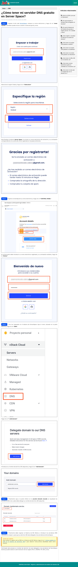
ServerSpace (23, 23)
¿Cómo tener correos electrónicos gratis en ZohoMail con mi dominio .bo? (68, 65)
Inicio (3, 8)
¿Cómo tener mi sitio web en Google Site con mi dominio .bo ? (68, 71)
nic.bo (75, 2)
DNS (9, 8)
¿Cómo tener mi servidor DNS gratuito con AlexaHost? (68, 53)
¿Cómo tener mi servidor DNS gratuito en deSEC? (67, 43)
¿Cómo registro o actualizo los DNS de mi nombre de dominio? (68, 37)
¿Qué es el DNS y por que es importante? (68, 16)
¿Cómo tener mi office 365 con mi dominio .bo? (68, 58)
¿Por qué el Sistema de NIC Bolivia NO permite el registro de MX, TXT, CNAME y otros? (68, 30)
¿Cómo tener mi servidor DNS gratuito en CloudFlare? (68, 48)
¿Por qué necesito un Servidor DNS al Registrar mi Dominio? (68, 22)
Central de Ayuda (10, 3)
